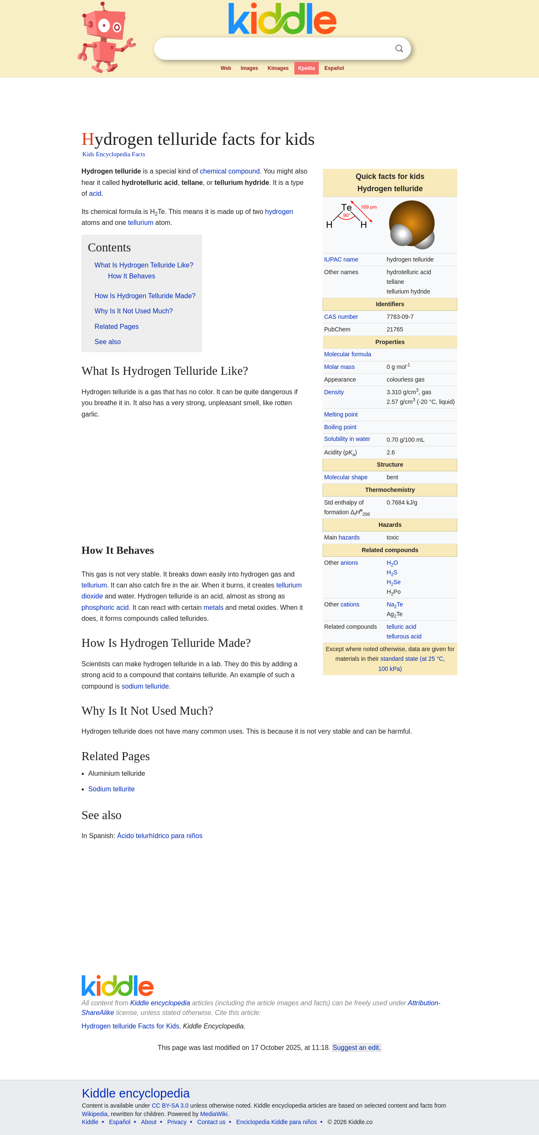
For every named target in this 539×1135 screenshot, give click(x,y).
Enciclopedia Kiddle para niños (276, 1122)
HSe (393, 582)
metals (214, 607)
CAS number (341, 316)
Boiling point (340, 427)
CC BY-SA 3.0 (170, 1105)
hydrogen (279, 211)
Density (334, 392)
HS (392, 572)
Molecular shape (346, 477)
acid (95, 193)
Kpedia (306, 68)
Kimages (277, 68)
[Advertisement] (269, 101)
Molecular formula (347, 354)
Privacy (177, 1122)
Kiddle (90, 1122)
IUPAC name (341, 259)
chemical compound (230, 171)
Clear (382, 49)
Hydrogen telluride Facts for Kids (130, 1026)
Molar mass (339, 366)
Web (226, 68)
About (149, 1122)
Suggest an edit (356, 1047)
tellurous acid (404, 636)
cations (350, 604)
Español (334, 68)
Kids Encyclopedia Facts (114, 154)
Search (399, 48)
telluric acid (401, 626)
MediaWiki (214, 1114)
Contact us (211, 1122)
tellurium (140, 222)
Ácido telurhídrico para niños (160, 835)
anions (349, 562)
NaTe (395, 604)
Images (249, 68)
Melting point (341, 414)
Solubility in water (347, 438)
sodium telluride (145, 686)
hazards (349, 537)
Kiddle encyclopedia (160, 1003)
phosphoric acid (105, 607)
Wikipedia (95, 1114)
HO (392, 562)
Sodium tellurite (111, 789)
